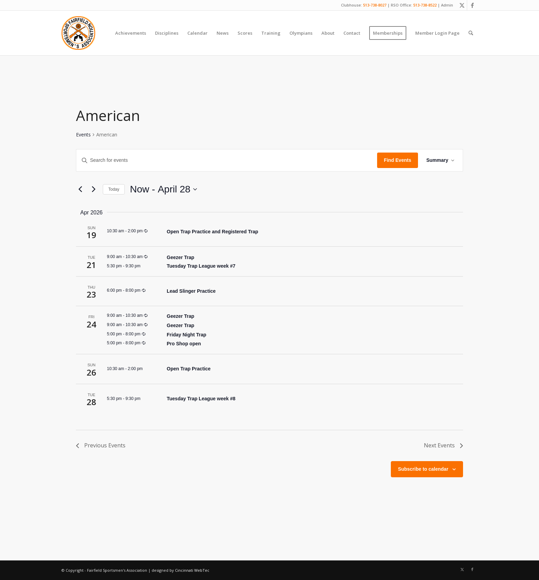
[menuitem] (131, 33)
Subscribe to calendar (423, 469)
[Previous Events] (80, 189)
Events (83, 134)
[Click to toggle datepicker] (163, 189)
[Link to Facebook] (472, 5)
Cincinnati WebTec (192, 570)
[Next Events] (93, 189)
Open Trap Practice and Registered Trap (212, 231)
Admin (447, 5)
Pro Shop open (184, 343)
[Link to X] (462, 5)
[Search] (470, 33)
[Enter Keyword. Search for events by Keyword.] (226, 160)
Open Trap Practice (189, 368)
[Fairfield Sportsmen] (78, 33)
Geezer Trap (180, 257)
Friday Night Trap (186, 334)
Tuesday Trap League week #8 (201, 398)
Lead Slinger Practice (191, 291)
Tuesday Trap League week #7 (201, 266)
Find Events (397, 160)
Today (113, 189)
